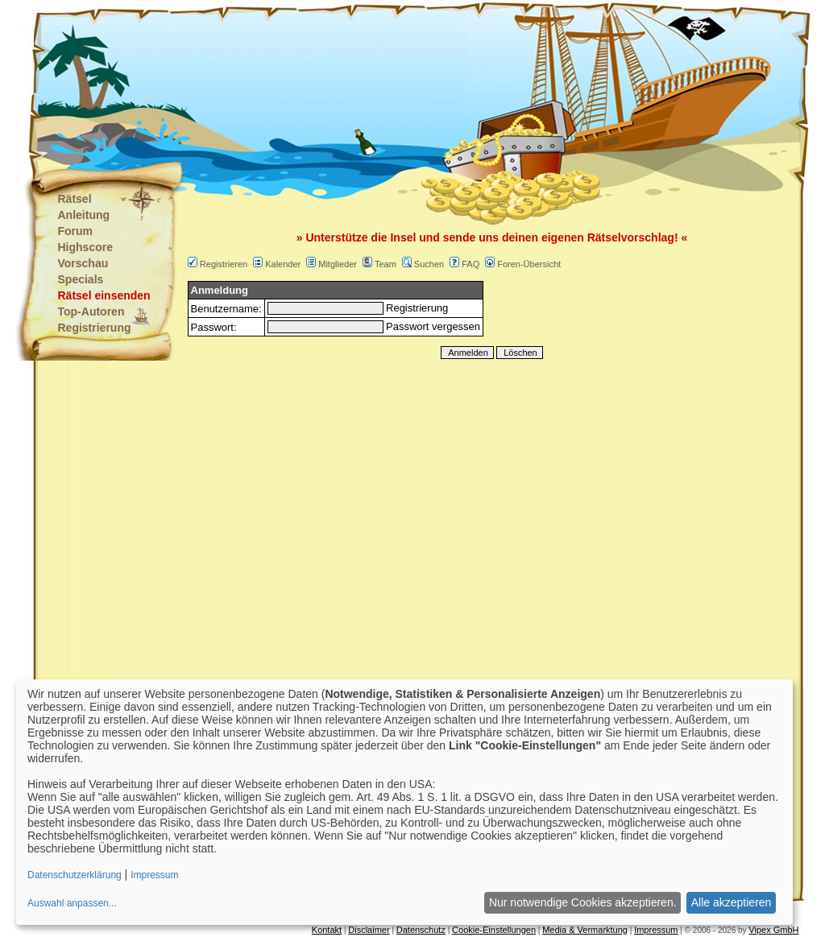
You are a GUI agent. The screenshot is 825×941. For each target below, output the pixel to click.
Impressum (656, 930)
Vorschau (83, 263)
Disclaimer (368, 930)
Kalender (283, 264)
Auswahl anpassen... (72, 903)
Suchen (429, 264)
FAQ (470, 264)
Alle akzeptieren (731, 902)
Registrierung (94, 327)
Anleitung (84, 214)
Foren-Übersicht (529, 264)
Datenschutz (421, 930)
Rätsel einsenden (104, 295)
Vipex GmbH (773, 930)
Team (385, 264)
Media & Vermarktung (585, 930)
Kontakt (327, 930)
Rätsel (75, 198)
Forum (75, 231)
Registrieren (223, 264)
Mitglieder (337, 264)
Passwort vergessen (433, 326)
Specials (81, 279)
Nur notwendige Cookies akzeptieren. (583, 902)
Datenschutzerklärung (74, 875)
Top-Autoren (91, 311)
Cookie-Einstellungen (494, 930)
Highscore (85, 247)
